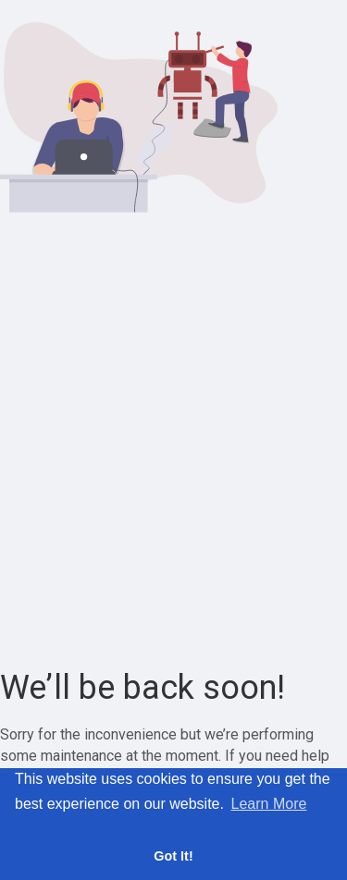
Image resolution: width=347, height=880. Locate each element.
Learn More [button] (269, 804)
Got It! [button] (173, 856)
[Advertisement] (173, 441)
